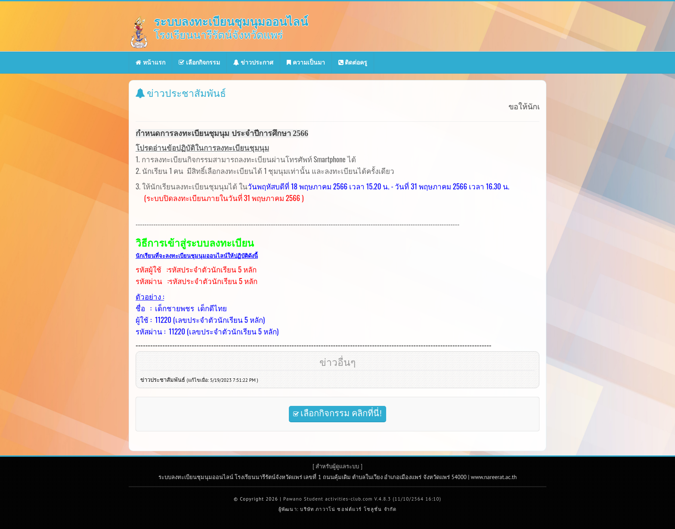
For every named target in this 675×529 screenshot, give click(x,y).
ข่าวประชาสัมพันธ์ (199, 380)
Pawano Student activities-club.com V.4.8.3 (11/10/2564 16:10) (362, 499)
